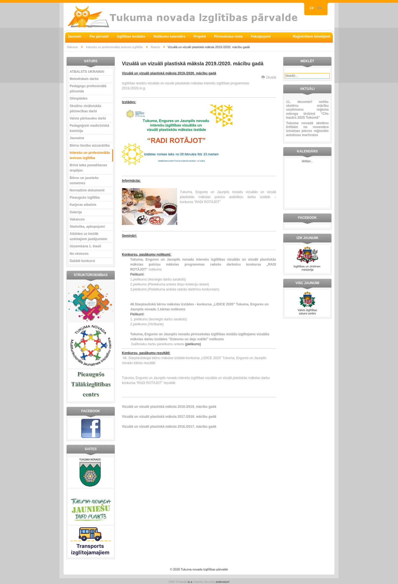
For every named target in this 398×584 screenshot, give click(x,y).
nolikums (203, 264)
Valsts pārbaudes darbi (88, 118)
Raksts (155, 47)
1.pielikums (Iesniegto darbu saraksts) (158, 279)
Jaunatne (77, 138)
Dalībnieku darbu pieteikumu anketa (157, 344)
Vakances (77, 219)
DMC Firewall (178, 581)
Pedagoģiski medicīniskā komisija (89, 128)
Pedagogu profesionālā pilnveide (88, 88)
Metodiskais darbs (84, 79)
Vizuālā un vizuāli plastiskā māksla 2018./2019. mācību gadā (169, 407)
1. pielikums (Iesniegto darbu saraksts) (158, 319)
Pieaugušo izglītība (85, 197)
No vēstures (79, 254)
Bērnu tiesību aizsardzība (90, 145)
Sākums (72, 47)
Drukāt (268, 77)
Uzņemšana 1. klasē (85, 246)
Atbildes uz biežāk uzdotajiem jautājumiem (88, 236)
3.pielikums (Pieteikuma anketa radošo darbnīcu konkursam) (174, 289)
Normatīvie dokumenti (87, 190)
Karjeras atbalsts (83, 205)
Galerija (76, 212)
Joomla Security (204, 581)
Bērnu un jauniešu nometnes (84, 180)
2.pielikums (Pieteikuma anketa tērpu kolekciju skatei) (169, 284)
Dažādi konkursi (82, 261)
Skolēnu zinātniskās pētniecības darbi (85, 108)
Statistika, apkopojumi (87, 227)
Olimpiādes (79, 98)
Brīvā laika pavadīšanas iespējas (88, 167)
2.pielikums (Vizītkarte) (147, 324)
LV (312, 8)
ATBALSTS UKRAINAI (87, 72)
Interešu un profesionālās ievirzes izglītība (114, 47)
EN (319, 8)
